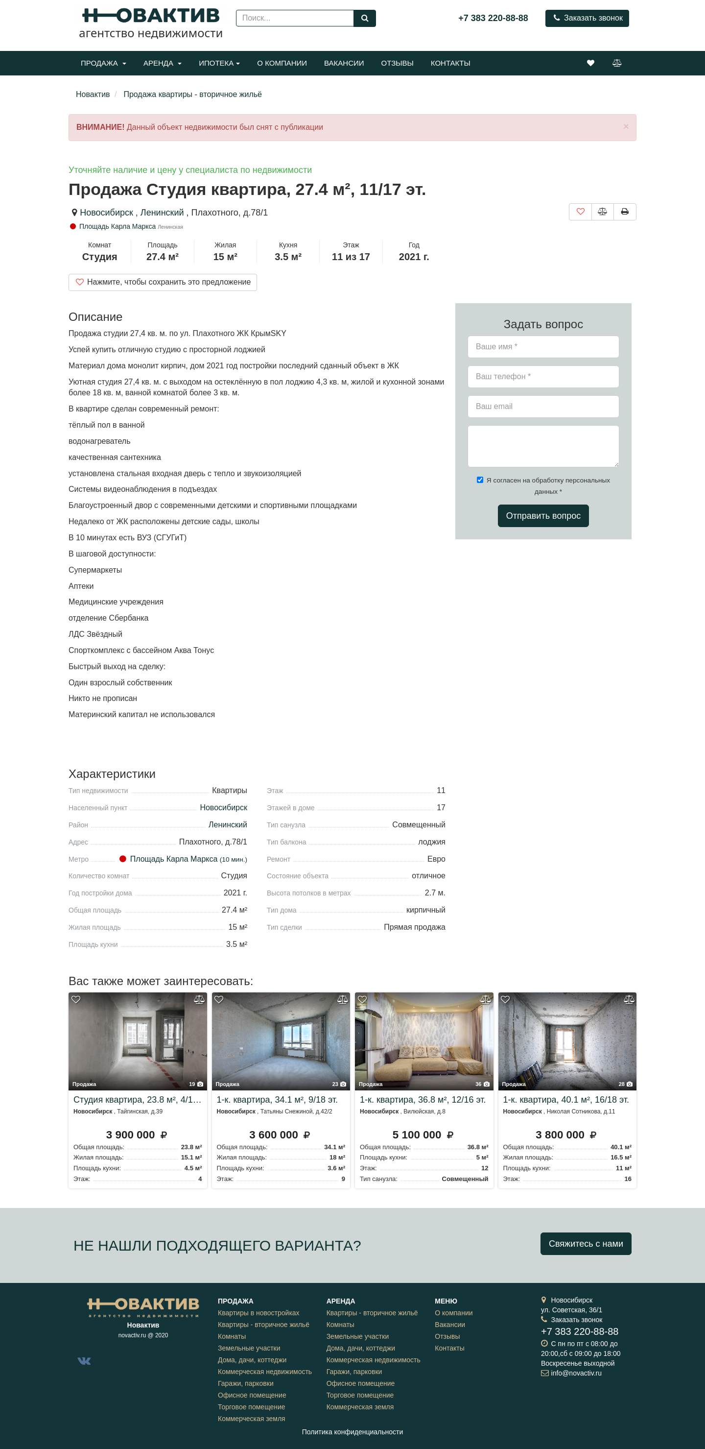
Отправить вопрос (543, 516)
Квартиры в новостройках (259, 1313)
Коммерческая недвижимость (265, 1372)
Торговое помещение (251, 1407)
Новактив (93, 94)
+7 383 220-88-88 (493, 18)
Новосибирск (106, 212)
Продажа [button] (103, 63)
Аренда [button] (162, 63)
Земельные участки (249, 1348)
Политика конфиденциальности (352, 1432)
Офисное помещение (252, 1395)
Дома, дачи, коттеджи (252, 1360)
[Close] (626, 126)
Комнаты (232, 1336)
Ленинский (164, 212)
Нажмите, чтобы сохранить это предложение (163, 282)
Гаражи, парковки (246, 1383)
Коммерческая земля (251, 1419)
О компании (282, 63)
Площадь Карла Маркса (113, 226)
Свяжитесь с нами (586, 1244)
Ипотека (219, 63)
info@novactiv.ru (576, 1373)
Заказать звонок (587, 18)
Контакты (450, 63)
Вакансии (344, 63)
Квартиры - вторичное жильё (263, 1324)
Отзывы (397, 63)
